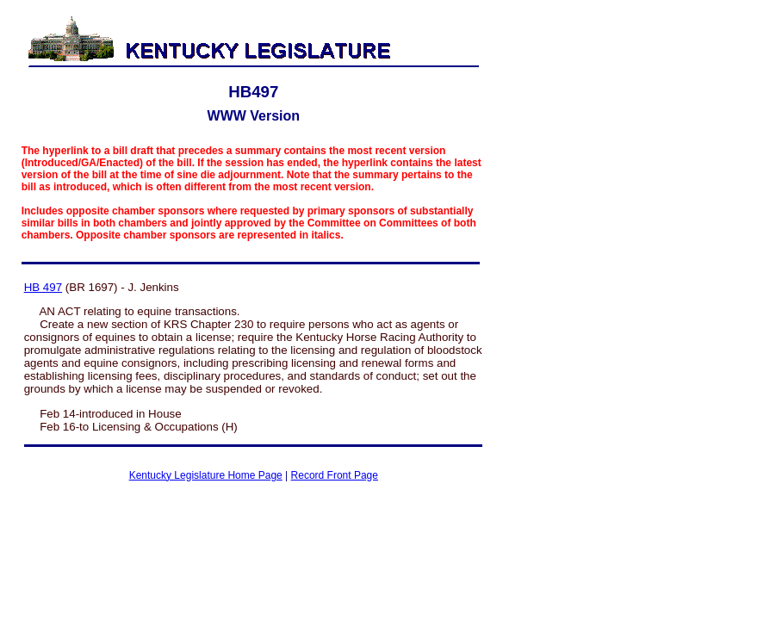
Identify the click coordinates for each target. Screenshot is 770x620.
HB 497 (43, 287)
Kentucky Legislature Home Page (206, 475)
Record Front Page (334, 475)
